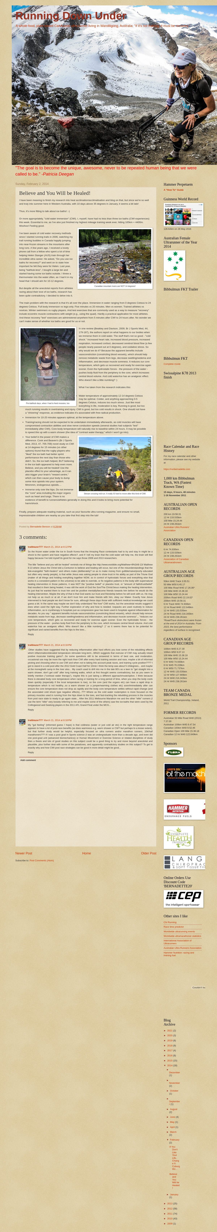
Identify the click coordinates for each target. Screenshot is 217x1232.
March (173, 1132)
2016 (170, 1055)
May (172, 1122)
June (173, 1117)
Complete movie (172, 364)
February (174, 1139)
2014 (170, 1065)
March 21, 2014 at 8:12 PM (58, 547)
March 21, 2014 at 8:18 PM (58, 720)
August (173, 1109)
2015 (170, 1060)
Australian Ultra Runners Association (182, 948)
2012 (170, 1208)
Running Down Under (70, 16)
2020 (170, 1035)
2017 (170, 1050)
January (174, 1194)
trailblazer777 (35, 547)
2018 (170, 1045)
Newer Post (23, 853)
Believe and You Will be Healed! (174, 1181)
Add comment (28, 760)
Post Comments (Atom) (42, 860)
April (172, 1127)
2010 (170, 1218)
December (174, 1072)
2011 (170, 1213)
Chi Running (170, 922)
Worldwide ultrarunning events (179, 931)
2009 (170, 1223)
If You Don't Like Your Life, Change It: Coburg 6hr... (174, 1158)
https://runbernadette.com (177, 469)
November (174, 1083)
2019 (170, 1040)
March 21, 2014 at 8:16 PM (58, 645)
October (174, 1090)
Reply (31, 634)
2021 (170, 1030)
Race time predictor (174, 926)
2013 (170, 1203)
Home (86, 853)
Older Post (148, 853)
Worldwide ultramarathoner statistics (182, 936)
